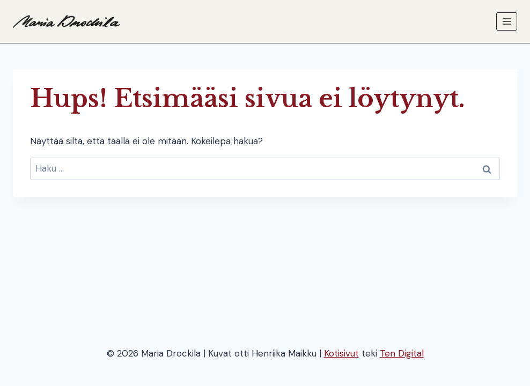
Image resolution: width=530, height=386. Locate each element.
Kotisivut (341, 353)
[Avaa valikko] (506, 21)
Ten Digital (402, 353)
